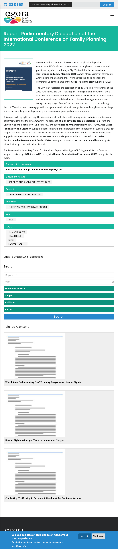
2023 (10, 219)
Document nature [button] (15, 288)
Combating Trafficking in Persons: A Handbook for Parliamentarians (43, 498)
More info (21, 546)
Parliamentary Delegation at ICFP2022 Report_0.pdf (34, 169)
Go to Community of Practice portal (50, 4)
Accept (84, 536)
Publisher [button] (10, 302)
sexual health (16, 243)
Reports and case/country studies (29, 182)
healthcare (15, 235)
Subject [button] (9, 295)
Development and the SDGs (24, 194)
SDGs (11, 239)
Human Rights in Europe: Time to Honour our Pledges (34, 440)
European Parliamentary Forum (27, 207)
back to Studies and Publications (23, 257)
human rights (16, 232)
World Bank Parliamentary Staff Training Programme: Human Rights (43, 382)
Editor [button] (8, 309)
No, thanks (98, 536)
